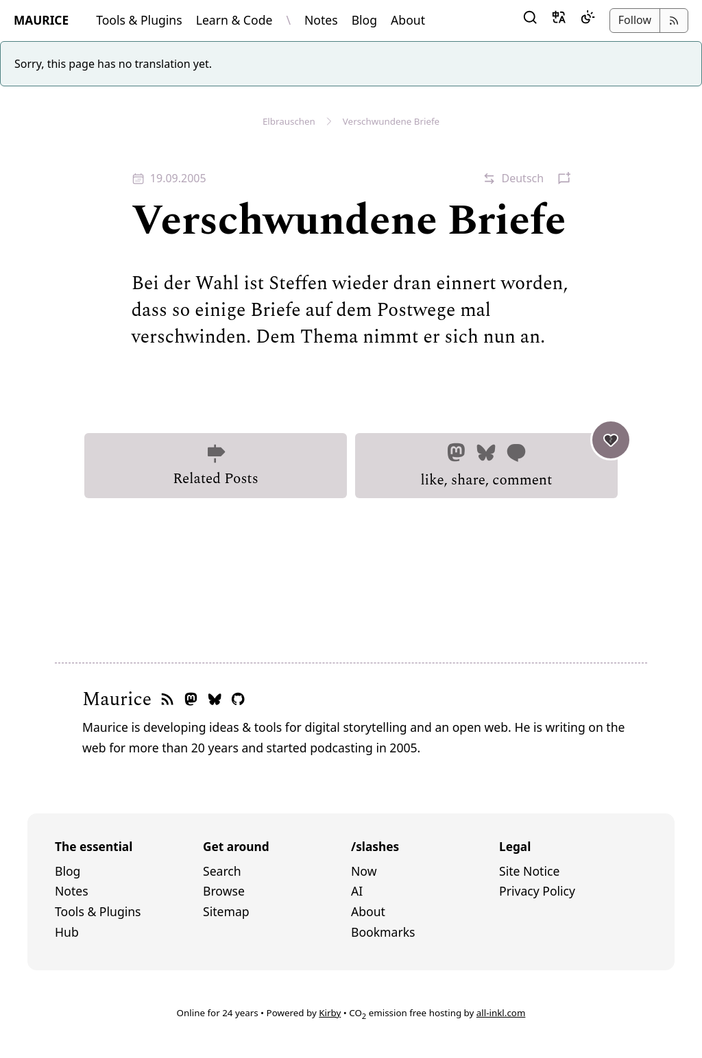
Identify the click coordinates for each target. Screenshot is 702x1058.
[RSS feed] (167, 700)
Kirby (330, 1013)
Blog (364, 20)
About (408, 20)
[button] (529, 20)
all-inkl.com (501, 1013)
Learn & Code (234, 20)
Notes (321, 20)
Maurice (117, 699)
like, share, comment (519, 462)
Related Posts (215, 466)
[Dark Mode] (587, 20)
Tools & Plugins (139, 20)
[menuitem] (129, 871)
